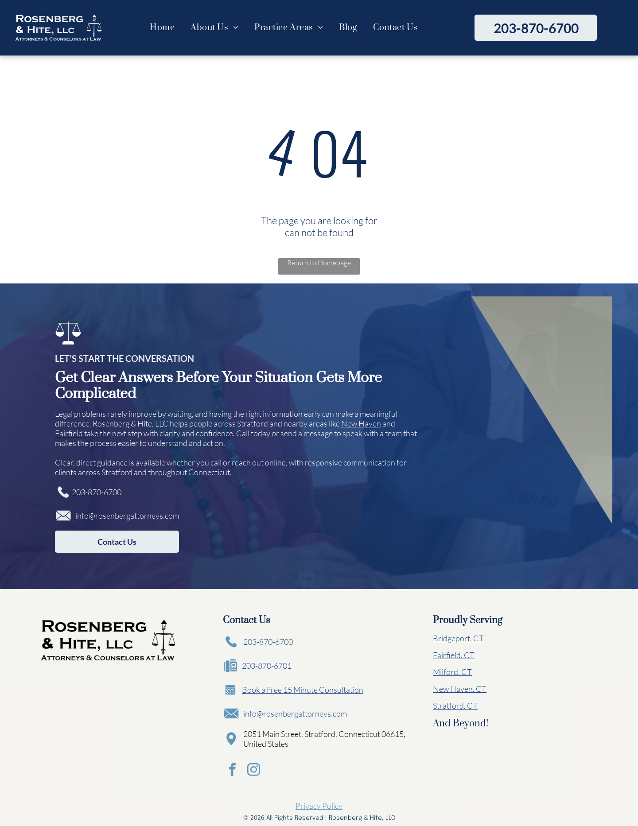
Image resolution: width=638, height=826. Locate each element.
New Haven (361, 423)
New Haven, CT (459, 689)
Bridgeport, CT (458, 638)
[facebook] (232, 770)
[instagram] (251, 770)
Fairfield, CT (454, 655)
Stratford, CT (455, 705)
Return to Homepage (319, 262)
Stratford (252, 423)
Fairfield (69, 433)
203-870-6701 (267, 666)
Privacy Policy (319, 804)
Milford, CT (452, 672)
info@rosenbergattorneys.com (127, 515)
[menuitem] (162, 27)
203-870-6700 (96, 492)
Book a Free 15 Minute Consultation (302, 689)
